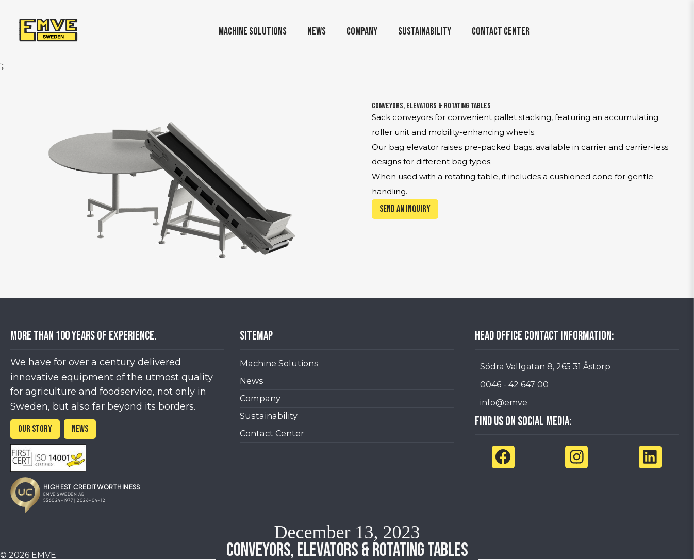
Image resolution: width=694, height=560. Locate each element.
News (251, 381)
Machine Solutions (279, 363)
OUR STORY (35, 428)
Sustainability (269, 416)
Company (260, 398)
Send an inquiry (405, 208)
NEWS (80, 428)
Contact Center (272, 433)
